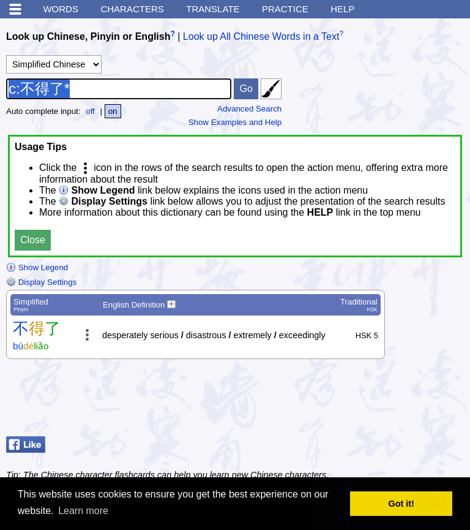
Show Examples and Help (235, 122)
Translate (212, 9)
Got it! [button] (401, 504)
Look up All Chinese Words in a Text (261, 36)
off (90, 111)
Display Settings (41, 282)
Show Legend (37, 267)
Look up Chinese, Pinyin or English (88, 36)
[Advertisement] (366, 400)
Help (342, 9)
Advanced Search (249, 108)
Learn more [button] (83, 510)
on (113, 111)
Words (60, 9)
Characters (131, 9)
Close (32, 240)
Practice (285, 9)
